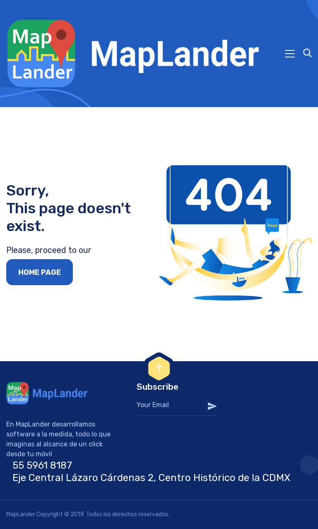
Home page (39, 272)
